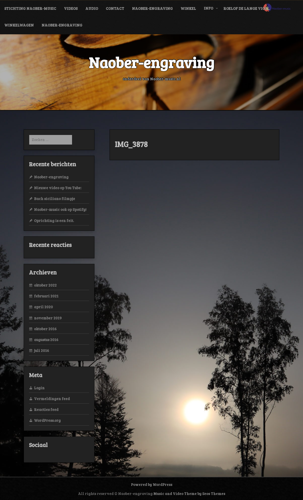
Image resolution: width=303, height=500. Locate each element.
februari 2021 (46, 295)
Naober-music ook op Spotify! (60, 209)
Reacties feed (46, 409)
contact (115, 8)
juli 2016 (41, 350)
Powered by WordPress (151, 484)
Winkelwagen (19, 24)
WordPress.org (47, 420)
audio (91, 8)
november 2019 (48, 317)
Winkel (188, 8)
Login (39, 387)
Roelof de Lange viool (246, 8)
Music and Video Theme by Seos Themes (189, 493)
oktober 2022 (45, 285)
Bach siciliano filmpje (54, 198)
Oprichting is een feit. (54, 220)
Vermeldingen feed (52, 398)
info (208, 8)
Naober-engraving (152, 8)
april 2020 (43, 306)
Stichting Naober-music (30, 8)
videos (71, 8)
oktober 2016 (45, 328)
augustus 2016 (46, 339)
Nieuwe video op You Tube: (57, 187)
